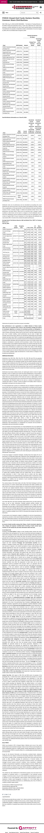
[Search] (28, 12)
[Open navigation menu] (5, 12)
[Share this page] (40, 12)
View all (41, 1)
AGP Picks (3, 1)
